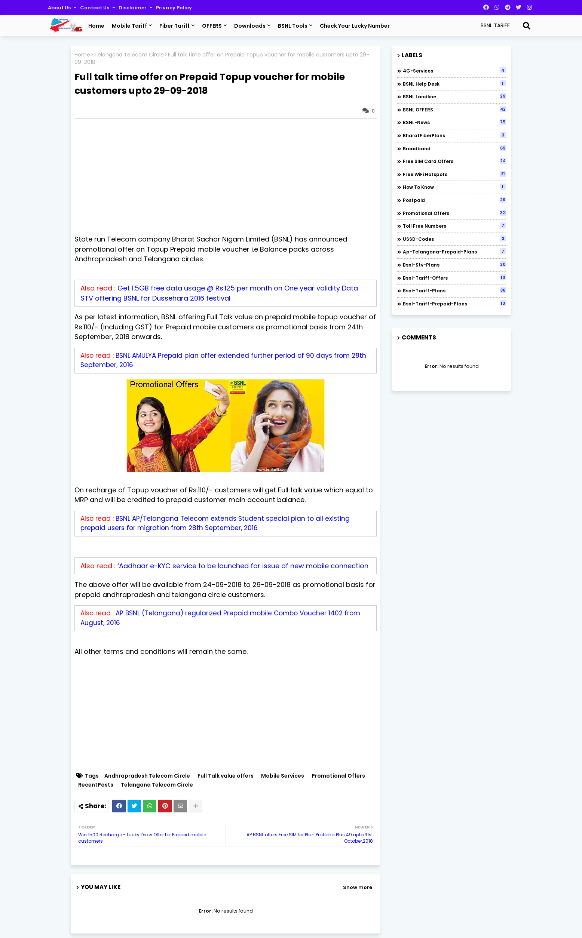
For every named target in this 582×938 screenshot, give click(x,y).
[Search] (526, 25)
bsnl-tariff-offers (454, 277)
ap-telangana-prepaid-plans (454, 251)
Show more (357, 887)
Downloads (250, 26)
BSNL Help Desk (454, 83)
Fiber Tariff (174, 26)
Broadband (454, 148)
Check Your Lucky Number (355, 26)
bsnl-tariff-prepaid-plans (454, 303)
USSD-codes (454, 239)
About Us (60, 7)
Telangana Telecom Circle (129, 54)
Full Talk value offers (225, 775)
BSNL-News (454, 122)
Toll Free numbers (454, 225)
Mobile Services (282, 775)
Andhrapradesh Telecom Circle (147, 775)
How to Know (454, 187)
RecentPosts (95, 784)
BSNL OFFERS (454, 109)
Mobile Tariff (129, 26)
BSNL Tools (292, 26)
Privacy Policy (174, 7)
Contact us (95, 7)
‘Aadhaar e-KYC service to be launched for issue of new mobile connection (242, 566)
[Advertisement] (229, 176)
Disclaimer (133, 7)
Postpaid (454, 200)
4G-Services (454, 70)
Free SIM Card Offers (454, 161)
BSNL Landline (454, 96)
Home (96, 26)
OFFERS (212, 26)
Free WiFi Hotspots (454, 174)
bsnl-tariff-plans (454, 290)
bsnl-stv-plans (454, 264)
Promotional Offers (338, 775)
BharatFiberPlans (454, 135)
